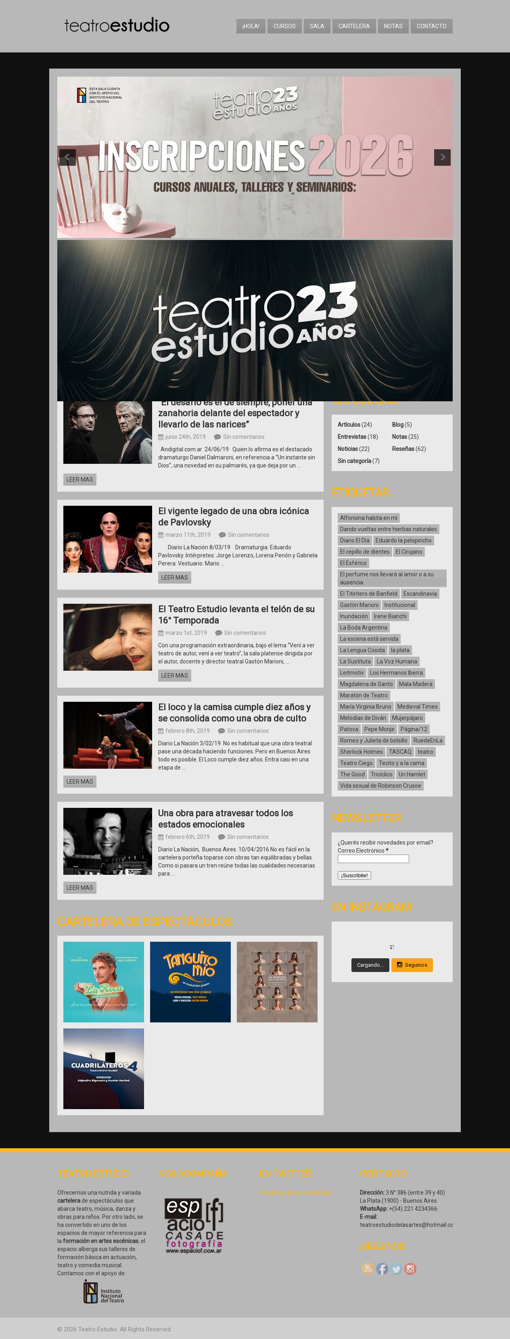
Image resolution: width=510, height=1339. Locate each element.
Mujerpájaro (407, 718)
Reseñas (403, 449)
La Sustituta (355, 661)
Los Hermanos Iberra (396, 673)
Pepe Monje (379, 729)
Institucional (400, 605)
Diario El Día (355, 540)
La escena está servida (369, 639)
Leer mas (80, 479)
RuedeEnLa (428, 740)
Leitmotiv (352, 673)
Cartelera (354, 26)
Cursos (285, 26)
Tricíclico (382, 774)
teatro (425, 752)
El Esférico (353, 563)
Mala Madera (416, 684)
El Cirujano (409, 552)
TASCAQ (400, 752)
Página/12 (414, 729)
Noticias (348, 449)
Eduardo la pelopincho (404, 540)
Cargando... (370, 965)
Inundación (354, 616)
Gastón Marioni (359, 605)
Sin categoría (354, 461)
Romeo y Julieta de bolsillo (374, 740)
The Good (352, 774)
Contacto (432, 26)
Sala (317, 26)
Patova (349, 729)
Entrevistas (352, 437)
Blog (397, 424)
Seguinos (412, 964)
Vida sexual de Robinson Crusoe (380, 785)
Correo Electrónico (363, 850)
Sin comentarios (244, 437)
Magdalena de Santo (366, 684)
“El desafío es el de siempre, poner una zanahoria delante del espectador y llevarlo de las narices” (235, 413)
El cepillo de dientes (365, 552)
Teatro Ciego (356, 763)
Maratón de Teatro (364, 695)
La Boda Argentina (363, 627)
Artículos (349, 424)
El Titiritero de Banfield (368, 593)
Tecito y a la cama (401, 763)
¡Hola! (250, 26)
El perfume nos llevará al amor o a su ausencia (387, 578)
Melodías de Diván (363, 718)
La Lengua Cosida (362, 650)
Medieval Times (417, 706)
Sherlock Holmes (361, 752)
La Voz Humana (397, 661)
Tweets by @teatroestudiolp (295, 1192)
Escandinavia (420, 593)
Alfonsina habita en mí (368, 518)
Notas (393, 26)
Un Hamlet (412, 774)
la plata (400, 650)
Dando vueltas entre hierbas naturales (388, 529)
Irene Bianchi (390, 616)
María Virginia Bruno (365, 706)
